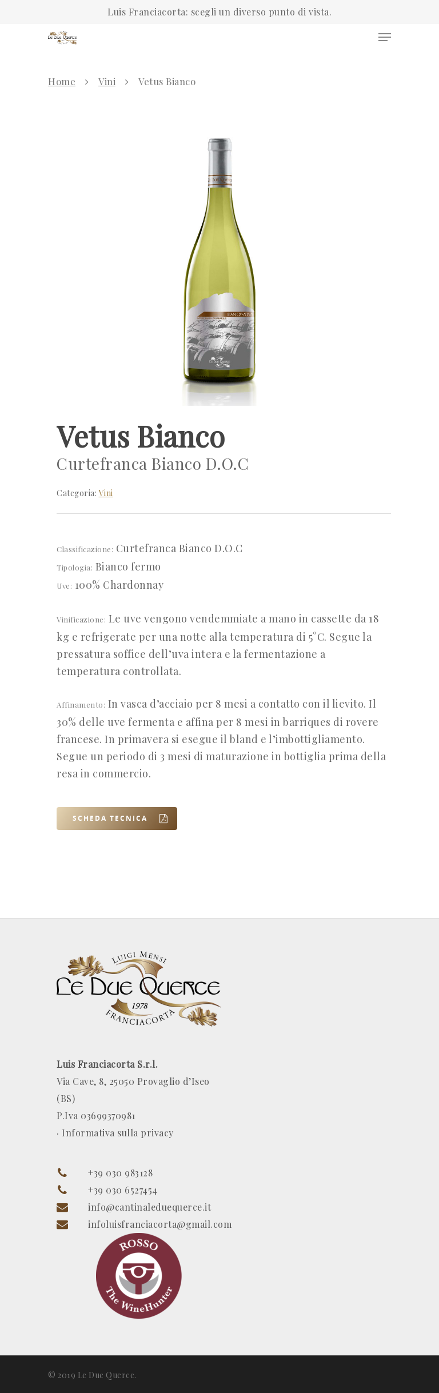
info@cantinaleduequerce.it (149, 1207)
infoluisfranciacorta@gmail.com (160, 1224)
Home (61, 81)
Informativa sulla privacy (118, 1133)
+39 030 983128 (120, 1173)
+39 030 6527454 (123, 1190)
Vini (106, 81)
